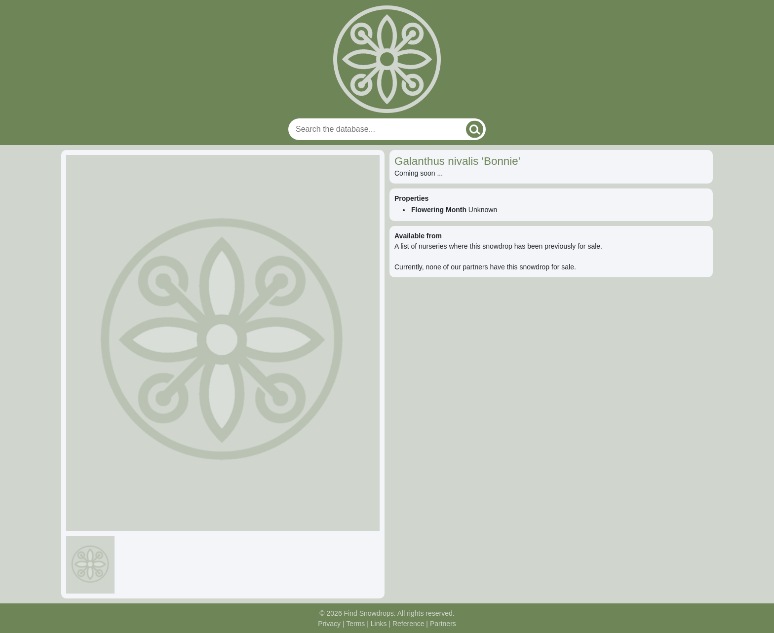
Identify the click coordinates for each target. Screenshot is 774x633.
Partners (443, 624)
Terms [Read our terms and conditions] (355, 624)
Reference (408, 624)
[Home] (387, 59)
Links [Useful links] (379, 624)
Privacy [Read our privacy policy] (329, 624)
